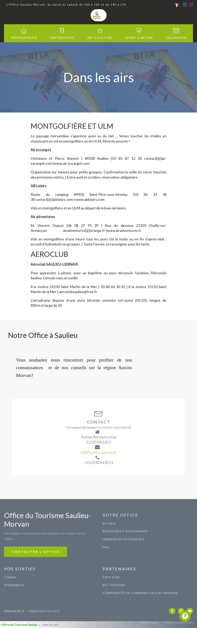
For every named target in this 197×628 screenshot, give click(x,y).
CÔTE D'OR (111, 577)
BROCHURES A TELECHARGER (125, 531)
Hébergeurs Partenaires (124, 539)
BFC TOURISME (114, 585)
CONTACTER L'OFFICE (35, 552)
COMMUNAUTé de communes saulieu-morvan (140, 592)
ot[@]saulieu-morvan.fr (98, 452)
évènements (14, 585)
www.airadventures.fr (124, 230)
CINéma (10, 577)
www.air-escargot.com (71, 163)
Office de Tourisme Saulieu (19, 624)
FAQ (106, 547)
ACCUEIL (109, 523)
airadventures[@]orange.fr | (85, 230)
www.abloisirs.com (89, 199)
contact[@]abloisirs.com (54, 199)
